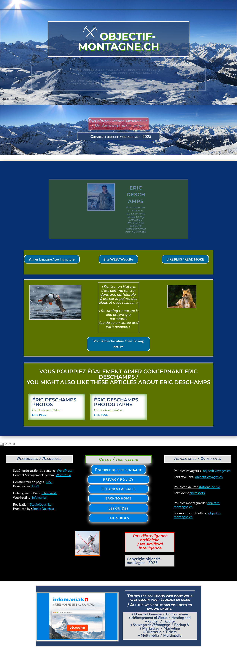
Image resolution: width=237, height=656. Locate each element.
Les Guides (118, 508)
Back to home (118, 498)
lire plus (39, 414)
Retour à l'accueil (118, 489)
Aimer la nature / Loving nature (52, 259)
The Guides (118, 518)
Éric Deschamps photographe (116, 402)
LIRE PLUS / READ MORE (185, 259)
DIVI (49, 482)
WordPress (64, 471)
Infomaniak (49, 493)
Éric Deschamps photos (54, 402)
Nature (57, 410)
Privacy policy (118, 479)
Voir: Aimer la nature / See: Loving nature (118, 344)
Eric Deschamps (41, 410)
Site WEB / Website (118, 259)
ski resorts (197, 493)
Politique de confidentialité (118, 469)
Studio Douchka (41, 504)
